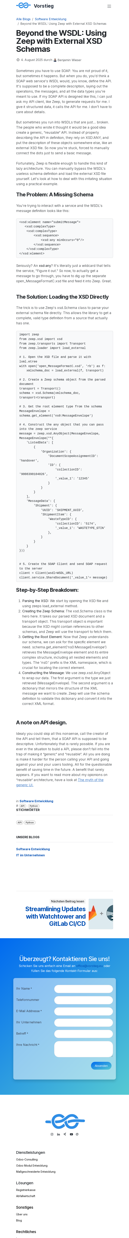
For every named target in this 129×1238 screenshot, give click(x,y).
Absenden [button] (101, 1065)
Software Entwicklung (50, 19)
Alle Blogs (23, 19)
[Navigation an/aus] (109, 6)
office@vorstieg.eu (89, 966)
